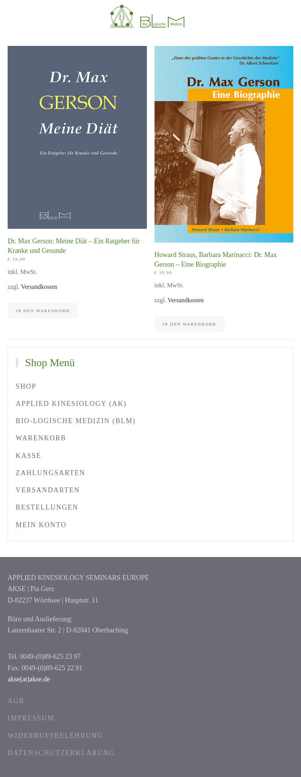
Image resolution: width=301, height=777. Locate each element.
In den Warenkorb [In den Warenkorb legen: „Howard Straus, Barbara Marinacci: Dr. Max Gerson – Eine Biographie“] (189, 324)
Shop (26, 386)
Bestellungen (47, 507)
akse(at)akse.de (29, 679)
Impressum (31, 718)
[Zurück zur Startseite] (150, 15)
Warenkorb (41, 438)
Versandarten (48, 490)
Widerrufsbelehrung (55, 736)
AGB (16, 701)
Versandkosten (39, 286)
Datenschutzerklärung (61, 753)
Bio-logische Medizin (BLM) (76, 421)
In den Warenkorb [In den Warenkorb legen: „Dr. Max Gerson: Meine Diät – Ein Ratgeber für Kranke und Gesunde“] (43, 310)
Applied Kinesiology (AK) (71, 403)
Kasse (28, 455)
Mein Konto (41, 525)
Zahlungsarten (50, 473)
